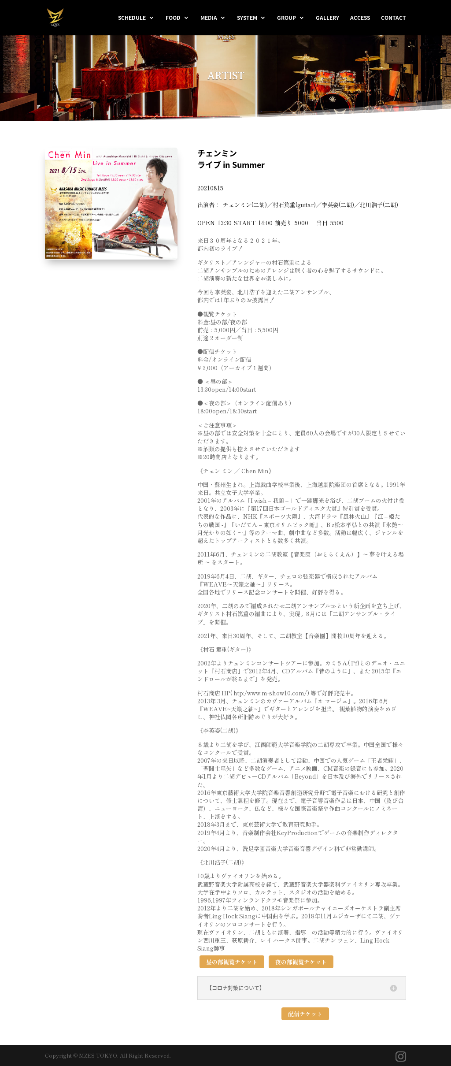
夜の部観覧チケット (301, 962)
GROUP (286, 18)
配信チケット (305, 1014)
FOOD (173, 18)
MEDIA (208, 18)
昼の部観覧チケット (232, 962)
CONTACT (393, 18)
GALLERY (327, 18)
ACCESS (360, 18)
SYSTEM (247, 18)
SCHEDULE (132, 18)
